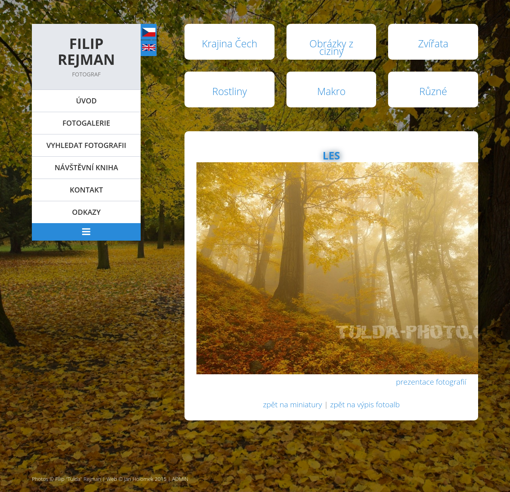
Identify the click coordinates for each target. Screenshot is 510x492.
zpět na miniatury (292, 404)
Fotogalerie (86, 123)
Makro (331, 91)
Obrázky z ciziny (331, 47)
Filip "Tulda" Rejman (78, 478)
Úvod (86, 100)
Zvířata (433, 43)
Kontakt (86, 189)
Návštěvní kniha (86, 167)
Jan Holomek (138, 478)
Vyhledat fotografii (86, 145)
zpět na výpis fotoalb (365, 404)
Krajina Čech (229, 43)
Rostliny (229, 91)
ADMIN (180, 478)
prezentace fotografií (431, 382)
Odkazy (86, 212)
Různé (433, 91)
